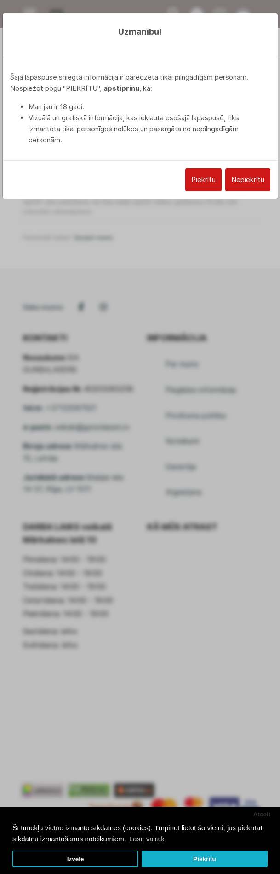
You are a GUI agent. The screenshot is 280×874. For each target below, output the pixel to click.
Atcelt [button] (262, 814)
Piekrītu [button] (204, 859)
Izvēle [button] (75, 859)
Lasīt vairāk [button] (147, 839)
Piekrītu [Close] (203, 179)
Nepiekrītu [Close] (247, 179)
